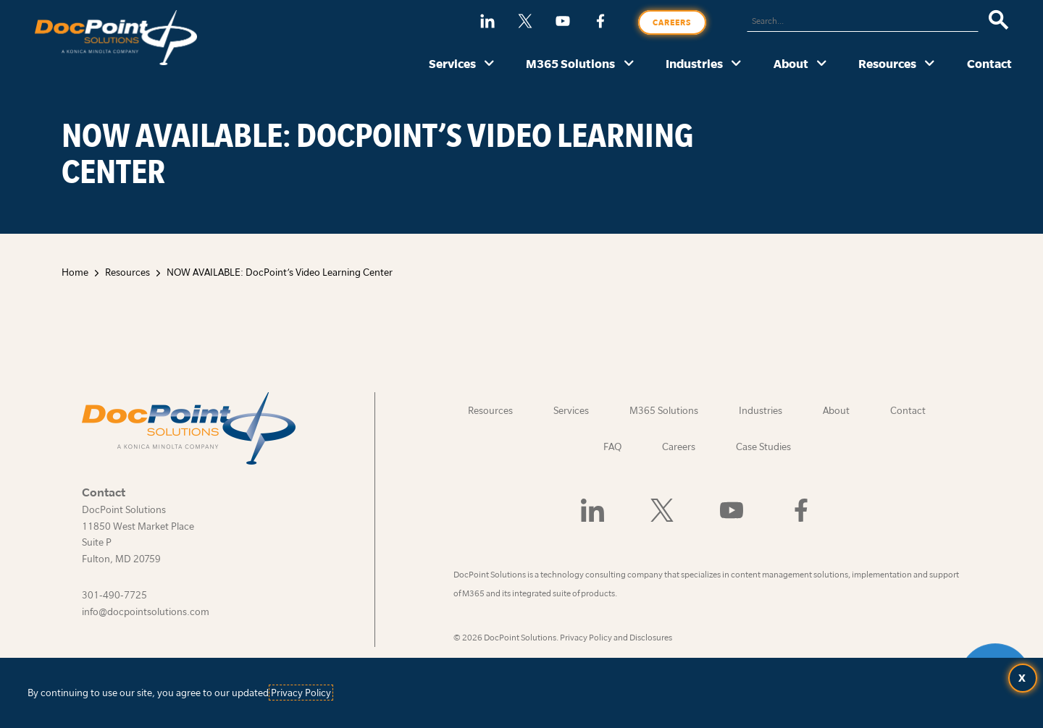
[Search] (998, 21)
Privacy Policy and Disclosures (616, 637)
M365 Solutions (570, 63)
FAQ (612, 446)
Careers (672, 22)
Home (75, 272)
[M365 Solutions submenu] (629, 64)
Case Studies (763, 446)
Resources (887, 63)
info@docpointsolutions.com (145, 611)
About (791, 63)
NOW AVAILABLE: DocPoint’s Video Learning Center (280, 272)
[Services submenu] (489, 64)
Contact (989, 63)
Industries (694, 63)
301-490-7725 (114, 595)
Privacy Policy (301, 692)
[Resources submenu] (929, 64)
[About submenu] (821, 64)
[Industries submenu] (736, 64)
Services (452, 63)
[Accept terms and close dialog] (1022, 678)
